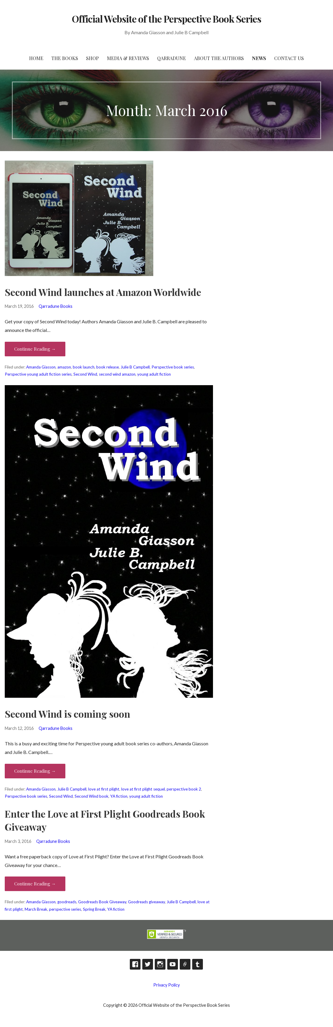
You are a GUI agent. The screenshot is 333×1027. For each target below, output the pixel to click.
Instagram (160, 964)
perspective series (65, 909)
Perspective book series (172, 367)
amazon (64, 367)
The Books (64, 58)
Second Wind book (91, 796)
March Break (36, 909)
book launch (83, 367)
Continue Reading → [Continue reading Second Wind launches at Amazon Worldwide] (35, 349)
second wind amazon (117, 374)
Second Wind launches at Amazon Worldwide (103, 292)
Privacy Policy (166, 984)
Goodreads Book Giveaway (102, 901)
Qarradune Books (55, 306)
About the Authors (219, 58)
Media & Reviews (128, 58)
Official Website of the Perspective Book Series (166, 18)
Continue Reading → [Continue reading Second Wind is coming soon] (35, 771)
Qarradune (171, 58)
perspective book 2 (184, 789)
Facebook (135, 964)
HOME (36, 58)
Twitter (147, 964)
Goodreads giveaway (146, 901)
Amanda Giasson (41, 367)
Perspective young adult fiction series (38, 374)
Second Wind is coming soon (67, 713)
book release (107, 367)
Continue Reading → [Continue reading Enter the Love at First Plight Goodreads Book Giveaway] (35, 884)
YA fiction (118, 796)
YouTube (172, 964)
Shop (92, 58)
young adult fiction (154, 374)
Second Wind (85, 374)
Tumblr (197, 964)
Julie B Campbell (135, 367)
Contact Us (289, 58)
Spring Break (94, 909)
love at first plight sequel (143, 789)
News (259, 58)
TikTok (185, 964)
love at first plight (103, 789)
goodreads (66, 901)
